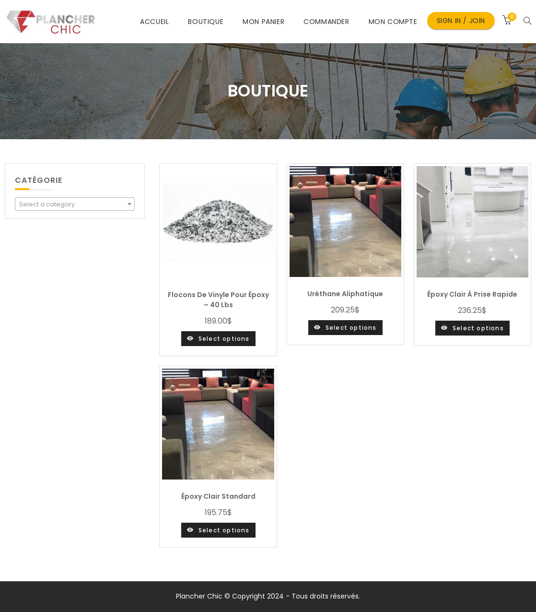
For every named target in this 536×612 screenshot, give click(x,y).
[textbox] (74, 204)
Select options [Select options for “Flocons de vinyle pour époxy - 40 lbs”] (224, 339)
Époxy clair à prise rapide (472, 294)
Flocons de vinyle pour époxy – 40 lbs (218, 300)
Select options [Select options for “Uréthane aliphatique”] (351, 328)
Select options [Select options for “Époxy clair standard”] (224, 530)
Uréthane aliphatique (345, 294)
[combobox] (75, 204)
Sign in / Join (461, 20)
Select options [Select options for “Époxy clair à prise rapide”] (478, 328)
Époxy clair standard (218, 496)
